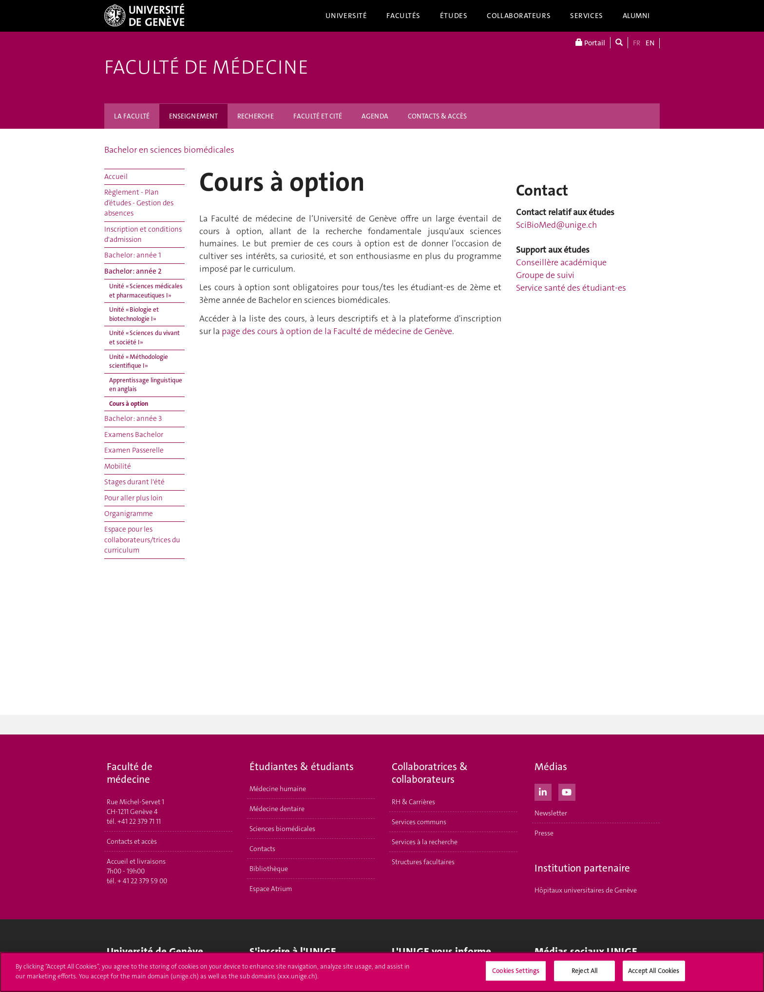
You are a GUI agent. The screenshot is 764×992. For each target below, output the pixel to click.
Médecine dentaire (277, 808)
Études (453, 15)
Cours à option (128, 403)
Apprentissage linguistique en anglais (145, 385)
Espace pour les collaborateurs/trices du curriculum (142, 539)
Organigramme (128, 513)
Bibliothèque (268, 868)
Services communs (419, 821)
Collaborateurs (519, 15)
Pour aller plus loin (133, 498)
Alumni (636, 15)
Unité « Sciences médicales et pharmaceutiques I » (146, 290)
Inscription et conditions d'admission (143, 234)
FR (637, 43)
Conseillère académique (561, 262)
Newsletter (551, 813)
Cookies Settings (515, 972)
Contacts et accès (132, 841)
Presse (544, 833)
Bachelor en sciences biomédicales (169, 150)
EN (650, 43)
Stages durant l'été (134, 482)
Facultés (403, 15)
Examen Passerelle (134, 450)
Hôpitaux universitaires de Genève (586, 890)
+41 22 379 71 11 (139, 821)
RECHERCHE (255, 116)
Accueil (116, 176)
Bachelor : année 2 (133, 271)
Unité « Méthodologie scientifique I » (138, 361)
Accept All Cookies (653, 972)
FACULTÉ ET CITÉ (317, 116)
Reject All (584, 972)
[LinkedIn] (543, 791)
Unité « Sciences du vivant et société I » (144, 337)
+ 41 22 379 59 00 (142, 880)
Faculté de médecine (206, 67)
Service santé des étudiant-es (571, 288)
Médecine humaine (277, 788)
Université (346, 15)
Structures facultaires (423, 861)
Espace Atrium (270, 888)
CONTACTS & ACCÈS (437, 116)
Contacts (262, 848)
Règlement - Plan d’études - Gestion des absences (138, 202)
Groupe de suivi (545, 275)
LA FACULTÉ (132, 116)
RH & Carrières (413, 801)
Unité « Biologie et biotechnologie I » (134, 314)
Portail (590, 43)
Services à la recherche (425, 841)
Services (586, 15)
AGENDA (375, 116)
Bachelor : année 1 (132, 255)
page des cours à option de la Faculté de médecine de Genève (337, 331)
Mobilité (117, 466)
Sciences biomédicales (282, 828)
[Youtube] (567, 791)
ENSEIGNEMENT (193, 116)
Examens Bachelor (133, 434)
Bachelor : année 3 (133, 418)
